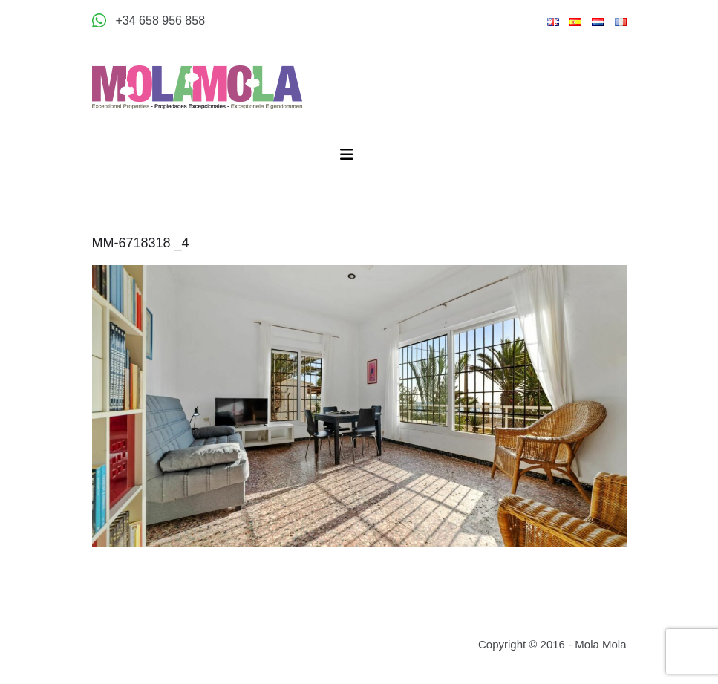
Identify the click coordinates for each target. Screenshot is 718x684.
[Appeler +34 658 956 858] (149, 20)
